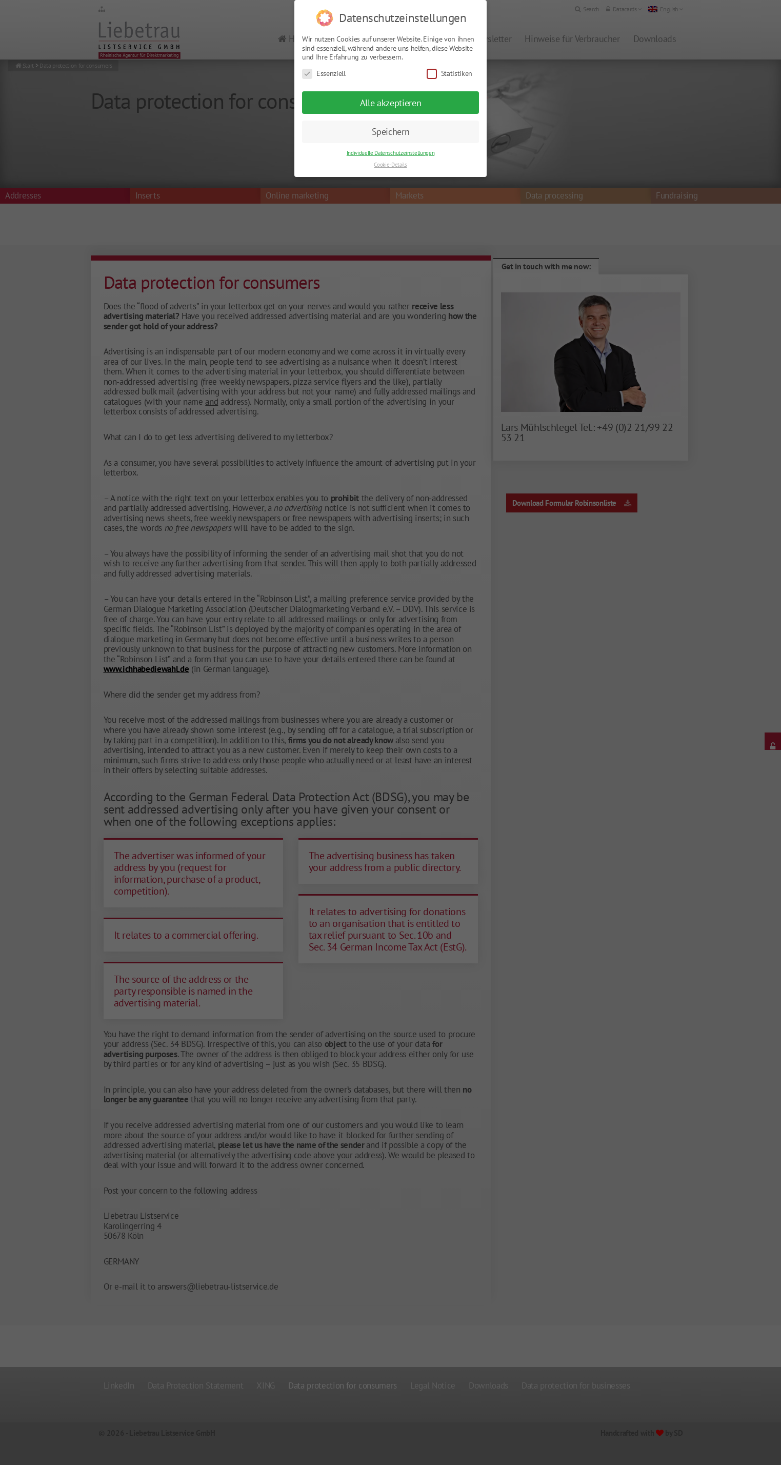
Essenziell (324, 60)
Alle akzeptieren (391, 89)
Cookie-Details (390, 151)
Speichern (391, 118)
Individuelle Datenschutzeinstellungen (390, 139)
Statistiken (449, 60)
